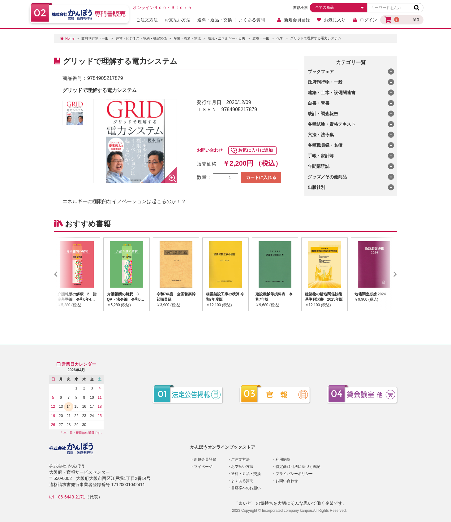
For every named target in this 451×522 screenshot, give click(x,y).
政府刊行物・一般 (95, 38)
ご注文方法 (147, 19)
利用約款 (283, 459)
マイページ (203, 466)
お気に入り (331, 19)
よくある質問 (252, 19)
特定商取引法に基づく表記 (298, 466)
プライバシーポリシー (294, 474)
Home (69, 38)
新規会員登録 (293, 19)
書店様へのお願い (246, 488)
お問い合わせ (210, 150)
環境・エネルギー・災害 (226, 38)
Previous (65, 274)
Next (386, 274)
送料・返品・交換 (214, 19)
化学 (279, 38)
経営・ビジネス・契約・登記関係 (141, 38)
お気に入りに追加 (255, 150)
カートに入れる (261, 177)
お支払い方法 (178, 19)
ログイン (364, 19)
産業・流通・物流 (187, 38)
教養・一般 (260, 38)
